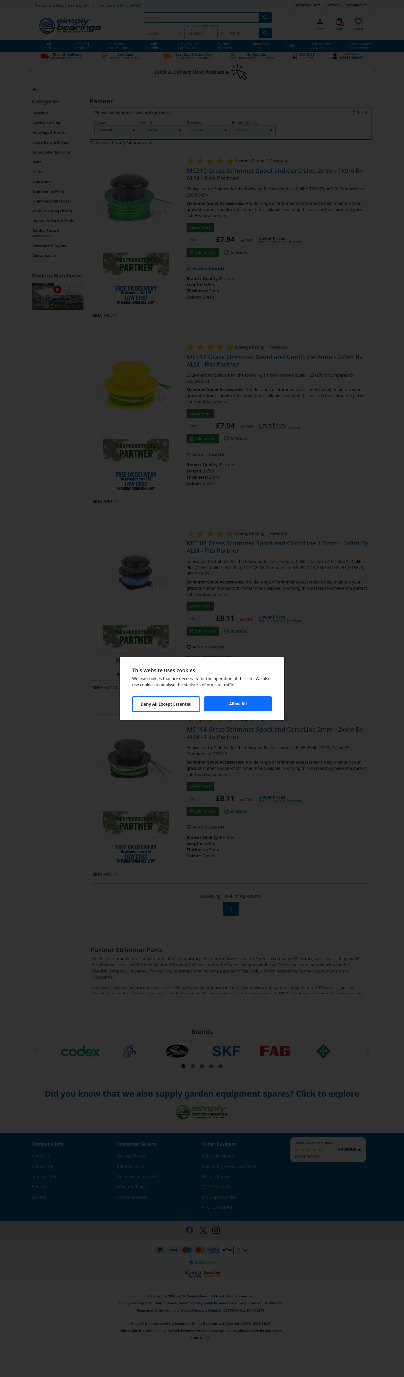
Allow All (238, 704)
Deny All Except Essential (166, 704)
